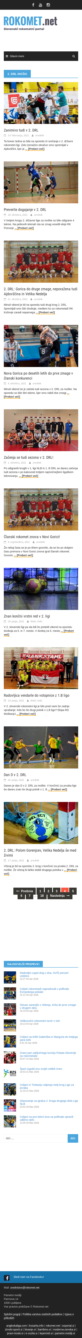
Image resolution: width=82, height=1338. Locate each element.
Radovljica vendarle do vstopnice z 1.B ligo (36, 695)
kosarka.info (36, 1325)
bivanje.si (30, 1329)
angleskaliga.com (16, 1325)
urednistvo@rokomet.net (24, 1287)
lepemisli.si (46, 1333)
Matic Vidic (37, 621)
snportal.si (68, 1325)
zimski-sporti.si (14, 1329)
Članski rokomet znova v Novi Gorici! (32, 537)
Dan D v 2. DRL (15, 774)
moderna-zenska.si (64, 1329)
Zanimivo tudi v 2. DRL (21, 130)
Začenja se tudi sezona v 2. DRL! (28, 457)
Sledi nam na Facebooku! (29, 1276)
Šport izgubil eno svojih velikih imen (41, 1068)
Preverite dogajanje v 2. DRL (25, 209)
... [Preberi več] (34, 148)
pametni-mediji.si (65, 1333)
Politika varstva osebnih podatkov (43, 1314)
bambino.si (44, 1329)
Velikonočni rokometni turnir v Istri (40, 1020)
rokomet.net (53, 1325)
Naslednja (60, 895)
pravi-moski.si (15, 1333)
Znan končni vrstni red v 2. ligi (27, 616)
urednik (39, 135)
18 (42, 895)
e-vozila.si (31, 1333)
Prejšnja (24, 891)
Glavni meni (17, 56)
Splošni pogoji (12, 1314)
